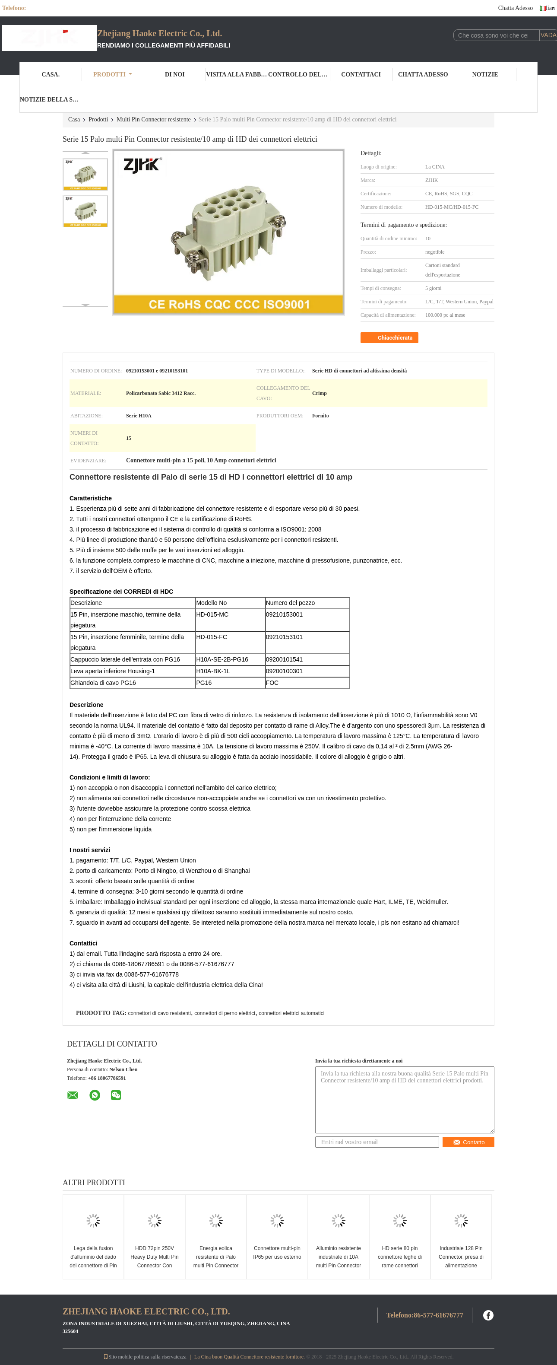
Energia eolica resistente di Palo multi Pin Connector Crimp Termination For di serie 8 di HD (216, 1265)
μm (435, 725)
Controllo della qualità (299, 74)
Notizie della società (51, 99)
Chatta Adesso (515, 8)
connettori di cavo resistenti (159, 1013)
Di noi (175, 74)
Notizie (485, 74)
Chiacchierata (390, 338)
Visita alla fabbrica (237, 74)
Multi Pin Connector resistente (153, 119)
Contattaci (361, 74)
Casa (74, 119)
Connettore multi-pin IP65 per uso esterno (277, 1252)
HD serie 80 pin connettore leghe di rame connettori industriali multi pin (400, 1261)
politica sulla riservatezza (160, 1357)
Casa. (51, 74)
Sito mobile (118, 1357)
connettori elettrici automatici (291, 1013)
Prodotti (112, 74)
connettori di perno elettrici (224, 1013)
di (423, 725)
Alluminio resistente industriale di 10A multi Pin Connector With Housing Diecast (339, 1261)
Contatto (468, 1142)
